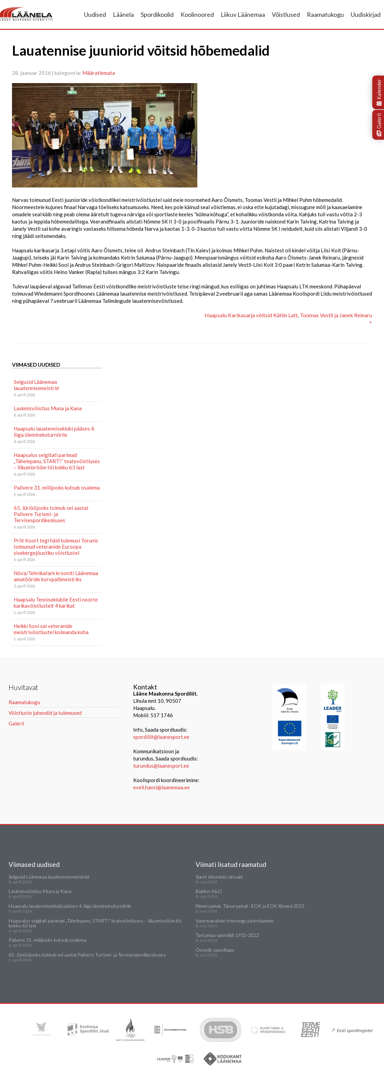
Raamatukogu (325, 14)
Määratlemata (98, 73)
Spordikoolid (157, 14)
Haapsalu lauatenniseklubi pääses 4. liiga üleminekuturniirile (54, 431)
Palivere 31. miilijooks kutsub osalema (57, 487)
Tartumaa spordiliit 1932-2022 (227, 935)
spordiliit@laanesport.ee (161, 737)
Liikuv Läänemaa (243, 14)
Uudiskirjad (366, 14)
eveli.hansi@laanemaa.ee (161, 787)
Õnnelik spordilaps (215, 950)
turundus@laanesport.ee (161, 766)
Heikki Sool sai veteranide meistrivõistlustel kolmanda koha (51, 629)
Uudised (95, 14)
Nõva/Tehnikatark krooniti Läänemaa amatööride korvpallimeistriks (56, 576)
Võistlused (286, 14)
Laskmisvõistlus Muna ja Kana (48, 408)
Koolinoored (197, 14)
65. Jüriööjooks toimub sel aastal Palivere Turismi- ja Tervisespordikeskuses (51, 514)
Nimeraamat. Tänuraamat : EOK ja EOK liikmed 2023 (250, 906)
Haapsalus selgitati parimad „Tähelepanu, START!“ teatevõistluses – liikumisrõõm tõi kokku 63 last (57, 461)
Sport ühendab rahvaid (219, 877)
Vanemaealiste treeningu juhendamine (235, 921)
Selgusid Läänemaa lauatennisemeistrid (36, 385)
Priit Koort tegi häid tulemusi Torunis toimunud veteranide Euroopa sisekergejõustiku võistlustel (56, 546)
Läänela (123, 14)
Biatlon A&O (209, 891)
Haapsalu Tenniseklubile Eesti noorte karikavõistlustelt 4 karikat (56, 602)
